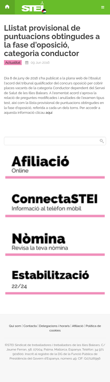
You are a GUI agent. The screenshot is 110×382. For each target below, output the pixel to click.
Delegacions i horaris (54, 326)
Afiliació (77, 326)
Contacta (30, 326)
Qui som (15, 326)
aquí (49, 113)
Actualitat (12, 63)
